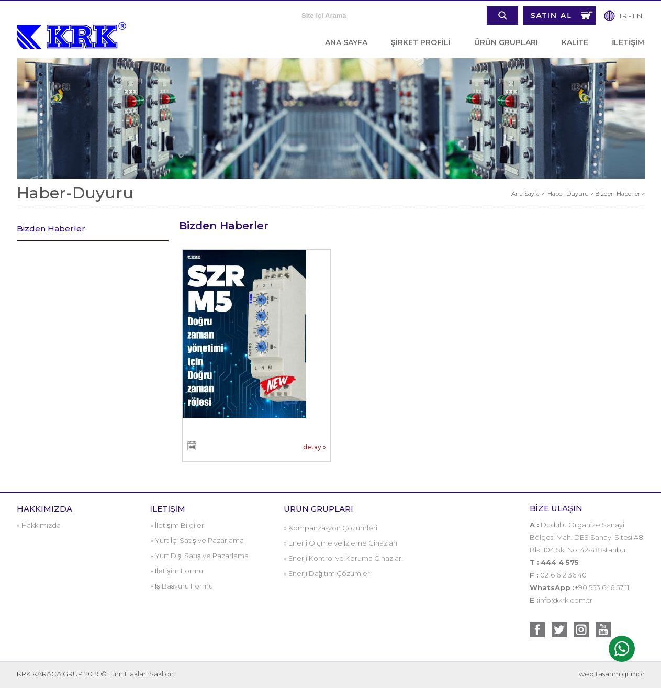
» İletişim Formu (176, 571)
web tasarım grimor (612, 674)
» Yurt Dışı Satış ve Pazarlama (199, 555)
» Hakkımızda (39, 525)
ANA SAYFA (346, 42)
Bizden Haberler (51, 229)
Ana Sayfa (526, 193)
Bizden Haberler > (620, 193)
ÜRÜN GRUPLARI (506, 42)
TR (623, 16)
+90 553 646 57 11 (602, 587)
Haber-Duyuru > (571, 193)
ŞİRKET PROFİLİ (421, 42)
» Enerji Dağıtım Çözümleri (328, 573)
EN (637, 16)
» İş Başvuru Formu (182, 586)
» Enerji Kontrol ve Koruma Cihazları (343, 558)
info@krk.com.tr (565, 600)
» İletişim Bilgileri (178, 525)
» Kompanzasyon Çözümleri (330, 528)
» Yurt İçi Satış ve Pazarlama (197, 540)
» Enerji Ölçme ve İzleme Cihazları (341, 543)
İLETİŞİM (628, 42)
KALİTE (575, 42)
